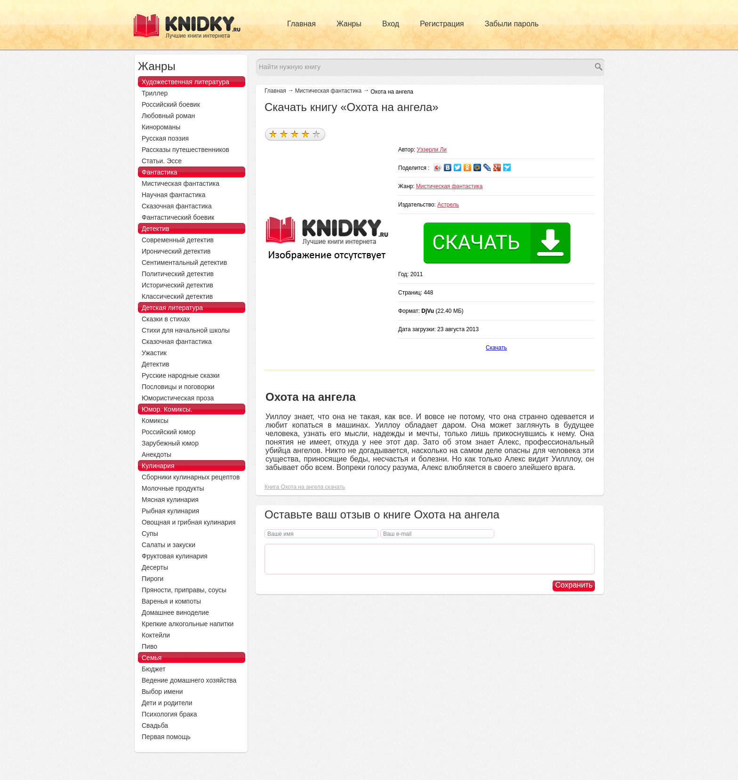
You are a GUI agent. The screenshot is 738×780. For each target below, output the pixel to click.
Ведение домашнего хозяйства (189, 680)
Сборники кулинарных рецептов (191, 477)
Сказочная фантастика (177, 206)
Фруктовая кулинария (175, 556)
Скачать (496, 347)
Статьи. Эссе (162, 161)
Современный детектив (178, 240)
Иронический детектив (176, 251)
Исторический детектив (177, 285)
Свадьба (155, 725)
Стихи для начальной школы (186, 330)
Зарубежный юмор (170, 443)
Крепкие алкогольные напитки (187, 624)
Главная (301, 24)
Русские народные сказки (181, 375)
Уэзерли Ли (432, 149)
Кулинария (158, 466)
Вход (390, 24)
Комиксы (155, 420)
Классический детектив (177, 296)
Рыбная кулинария (170, 511)
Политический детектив (178, 274)
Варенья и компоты (171, 601)
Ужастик (154, 353)
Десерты (155, 567)
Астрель (448, 204)
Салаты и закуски (168, 545)
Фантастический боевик (178, 217)
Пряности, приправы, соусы (184, 590)
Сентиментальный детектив (184, 262)
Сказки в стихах (166, 319)
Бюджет (154, 669)
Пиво (149, 646)
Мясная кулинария (170, 499)
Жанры (349, 24)
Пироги (152, 578)
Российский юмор (168, 432)
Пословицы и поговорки (178, 386)
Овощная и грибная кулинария (189, 522)
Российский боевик (171, 104)
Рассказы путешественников (185, 149)
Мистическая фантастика (328, 91)
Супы (150, 533)
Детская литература (172, 307)
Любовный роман (168, 115)
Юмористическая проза (178, 398)
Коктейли (156, 635)
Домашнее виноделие (175, 612)
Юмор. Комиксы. (167, 409)
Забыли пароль (512, 24)
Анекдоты (156, 454)
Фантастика (159, 172)
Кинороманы (161, 127)
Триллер (155, 93)
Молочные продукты (173, 488)
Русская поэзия (165, 138)
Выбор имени (162, 691)
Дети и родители (167, 703)
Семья (151, 657)
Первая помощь (166, 736)
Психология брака (169, 714)
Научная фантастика (174, 195)
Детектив (155, 228)
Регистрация (442, 24)
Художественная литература (185, 82)
